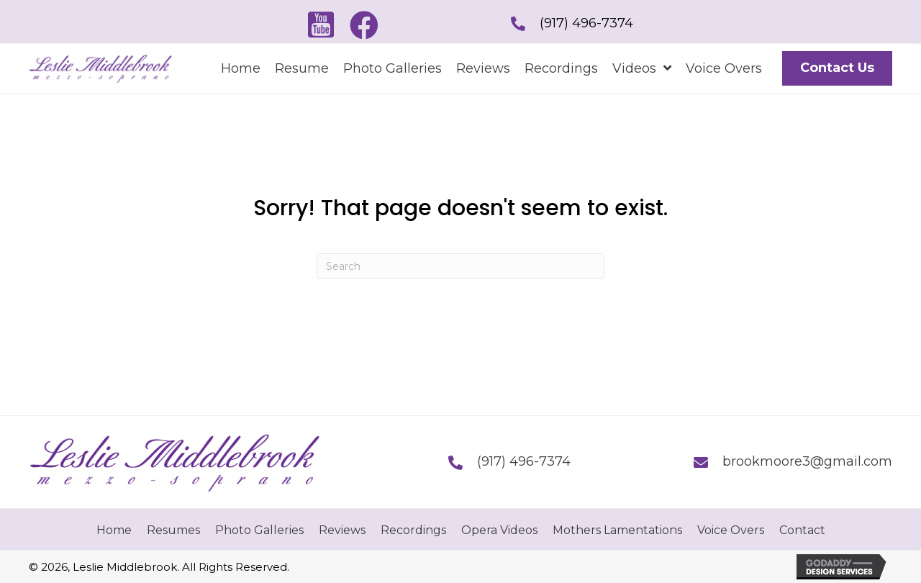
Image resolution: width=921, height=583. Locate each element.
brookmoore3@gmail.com (807, 461)
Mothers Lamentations (617, 530)
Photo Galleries (259, 530)
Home (114, 530)
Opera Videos (499, 530)
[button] (321, 25)
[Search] (460, 266)
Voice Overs (730, 530)
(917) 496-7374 (586, 23)
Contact (802, 530)
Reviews (342, 530)
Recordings (413, 530)
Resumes (173, 530)
